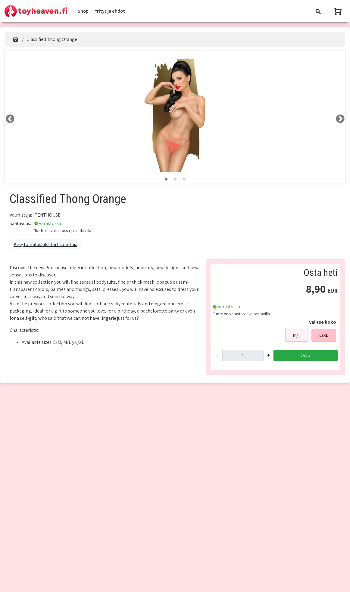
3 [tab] (184, 179)
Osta (305, 355)
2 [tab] (175, 179)
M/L (297, 335)
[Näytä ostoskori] (338, 11)
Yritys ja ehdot (110, 11)
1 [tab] (166, 179)
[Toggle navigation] (318, 11)
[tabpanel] (175, 112)
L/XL (323, 335)
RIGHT (338, 117)
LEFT (8, 117)
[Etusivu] (15, 39)
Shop (83, 11)
